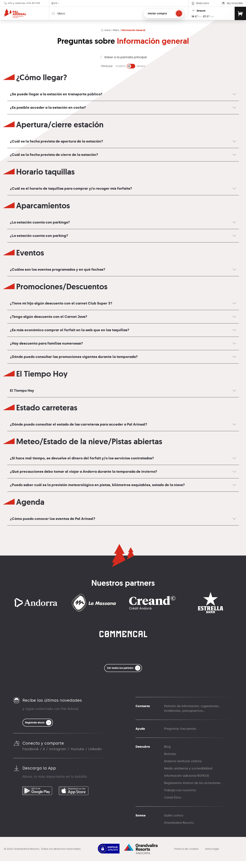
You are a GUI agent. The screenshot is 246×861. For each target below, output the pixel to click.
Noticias (170, 754)
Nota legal (212, 848)
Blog (167, 747)
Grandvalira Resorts (179, 823)
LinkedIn (95, 749)
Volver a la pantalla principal (123, 57)
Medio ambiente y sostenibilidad (188, 768)
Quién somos (174, 815)
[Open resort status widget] (211, 13)
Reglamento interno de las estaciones (192, 783)
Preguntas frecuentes (180, 729)
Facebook (30, 749)
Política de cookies (186, 848)
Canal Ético (172, 797)
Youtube (77, 749)
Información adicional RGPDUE (186, 776)
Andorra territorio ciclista (182, 761)
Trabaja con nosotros (180, 790)
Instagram (57, 749)
